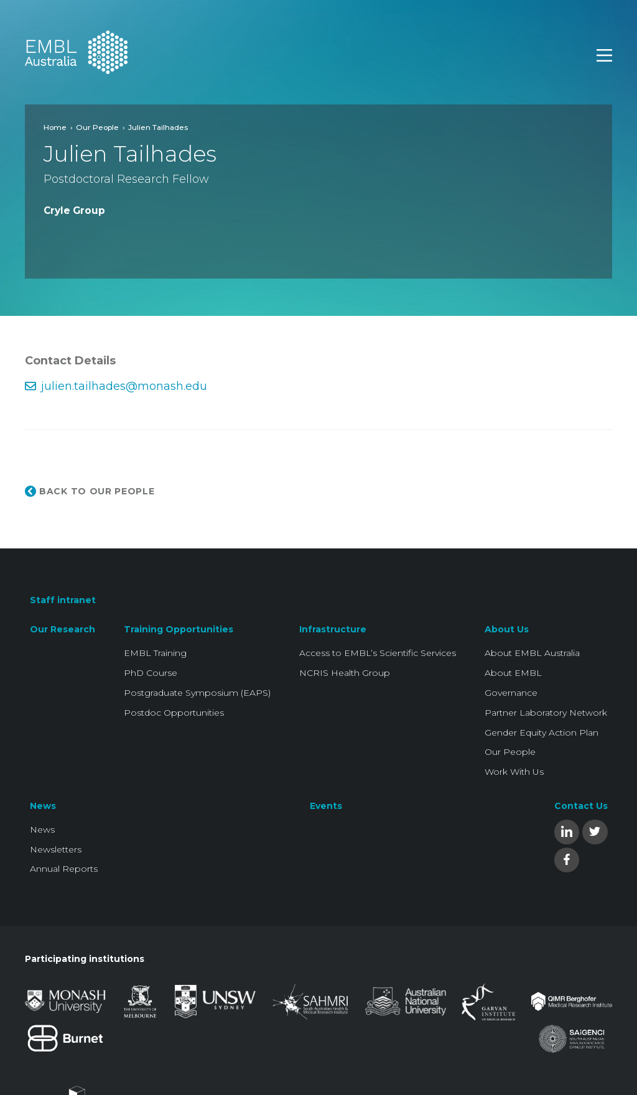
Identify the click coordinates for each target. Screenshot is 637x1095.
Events (326, 805)
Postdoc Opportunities (174, 712)
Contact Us (581, 805)
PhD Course (150, 672)
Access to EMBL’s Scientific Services (377, 652)
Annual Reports (64, 868)
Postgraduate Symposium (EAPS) (197, 692)
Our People (97, 127)
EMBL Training (155, 652)
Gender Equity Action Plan (541, 732)
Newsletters (55, 849)
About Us (507, 629)
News (43, 805)
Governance (511, 692)
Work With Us (514, 771)
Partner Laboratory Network (546, 712)
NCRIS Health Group (344, 672)
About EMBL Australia (532, 652)
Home (55, 127)
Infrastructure (332, 629)
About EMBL (513, 672)
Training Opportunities (178, 629)
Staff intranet (63, 600)
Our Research (62, 629)
